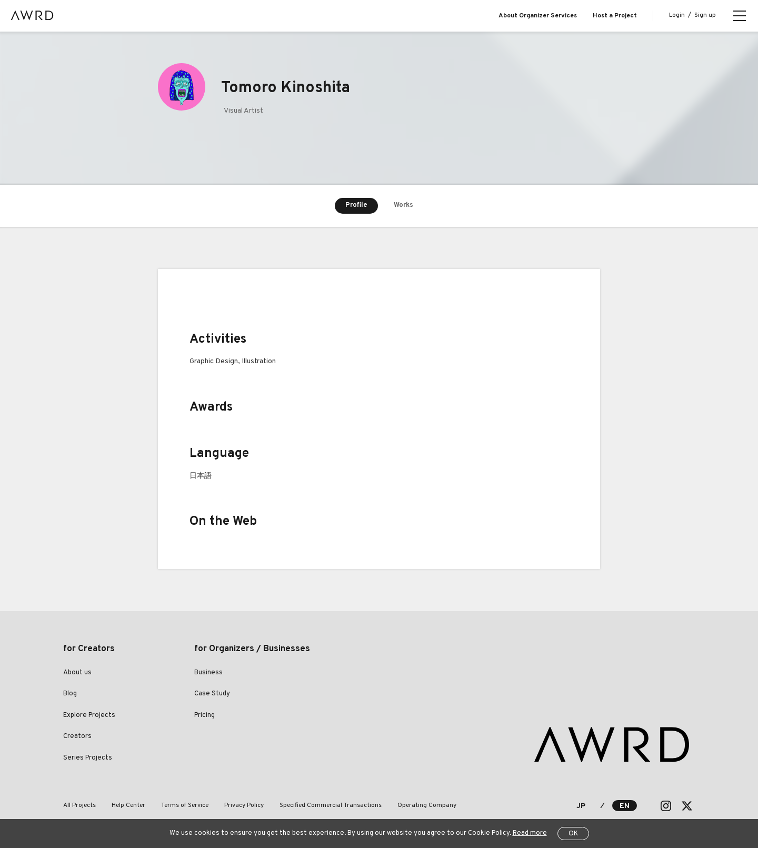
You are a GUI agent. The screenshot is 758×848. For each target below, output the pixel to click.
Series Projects (87, 758)
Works (403, 205)
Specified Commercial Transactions (331, 805)
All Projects (79, 805)
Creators (77, 736)
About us (77, 673)
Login (677, 15)
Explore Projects (89, 715)
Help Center (128, 805)
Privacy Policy (244, 805)
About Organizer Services (537, 16)
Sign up (705, 15)
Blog (70, 694)
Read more (530, 833)
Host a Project (615, 16)
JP (580, 806)
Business (208, 673)
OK (573, 834)
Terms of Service (184, 805)
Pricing (204, 715)
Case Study (212, 694)
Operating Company (426, 805)
